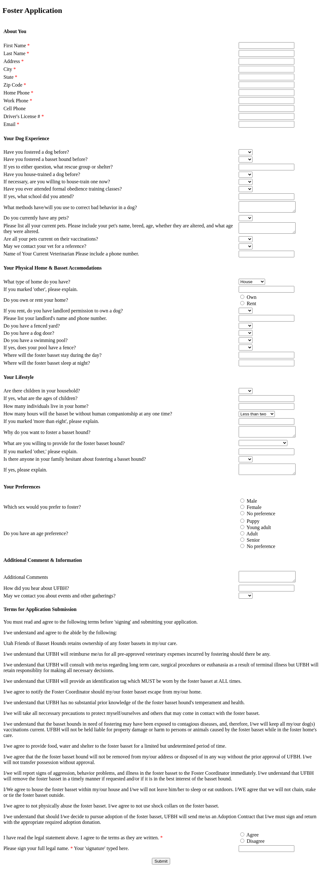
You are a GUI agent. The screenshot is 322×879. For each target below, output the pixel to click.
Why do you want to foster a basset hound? (46, 437)
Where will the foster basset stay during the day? (52, 359)
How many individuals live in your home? (45, 410)
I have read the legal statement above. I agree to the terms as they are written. (83, 847)
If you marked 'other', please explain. (40, 293)
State (10, 77)
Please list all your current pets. (35, 228)
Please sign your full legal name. (38, 857)
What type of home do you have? (36, 285)
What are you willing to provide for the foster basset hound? (64, 449)
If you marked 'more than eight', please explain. (51, 425)
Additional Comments (25, 585)
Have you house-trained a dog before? (41, 174)
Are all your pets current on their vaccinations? (50, 242)
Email (11, 124)
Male (244, 508)
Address (13, 61)
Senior (246, 547)
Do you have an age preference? (35, 541)
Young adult (251, 535)
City (9, 69)
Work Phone (17, 100)
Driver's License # (23, 116)
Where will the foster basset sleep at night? (46, 366)
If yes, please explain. (25, 476)
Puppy (245, 528)
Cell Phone (14, 108)
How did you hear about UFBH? (36, 597)
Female (246, 514)
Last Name (16, 53)
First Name (16, 45)
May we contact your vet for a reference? (44, 250)
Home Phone (18, 92)
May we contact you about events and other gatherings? (59, 605)
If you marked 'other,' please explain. (40, 457)
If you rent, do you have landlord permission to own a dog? (63, 314)
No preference (253, 521)
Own (244, 301)
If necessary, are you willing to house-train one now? (56, 181)
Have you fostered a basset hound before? (45, 159)
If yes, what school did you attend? (38, 196)
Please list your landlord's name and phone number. (55, 322)
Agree (245, 844)
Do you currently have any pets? (36, 219)
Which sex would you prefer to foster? (42, 514)
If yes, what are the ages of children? (40, 402)
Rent (244, 307)
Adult (244, 541)
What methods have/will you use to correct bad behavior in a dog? (70, 208)
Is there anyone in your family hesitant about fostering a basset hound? (74, 464)
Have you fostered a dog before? (36, 152)
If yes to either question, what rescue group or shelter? (58, 166)
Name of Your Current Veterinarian (39, 257)
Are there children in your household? (41, 394)
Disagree (248, 850)
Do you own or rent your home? (35, 303)
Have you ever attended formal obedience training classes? (62, 188)
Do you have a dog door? (28, 337)
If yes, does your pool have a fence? (39, 351)
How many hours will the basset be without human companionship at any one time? (87, 417)
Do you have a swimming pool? (35, 344)
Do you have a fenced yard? (31, 329)
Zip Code (14, 85)
